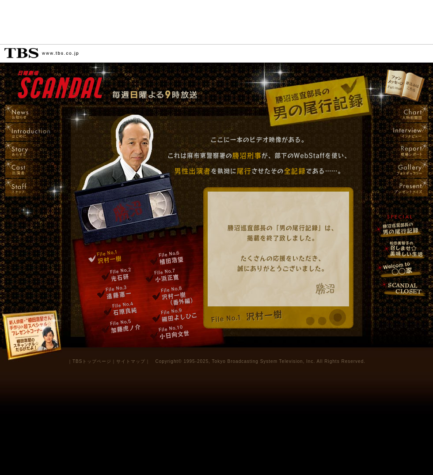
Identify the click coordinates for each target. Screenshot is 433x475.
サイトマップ (130, 361)
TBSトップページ (91, 361)
